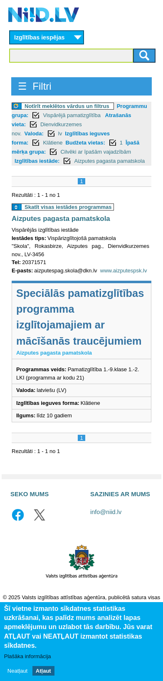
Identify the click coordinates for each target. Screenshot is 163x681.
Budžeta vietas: (85, 143)
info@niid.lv (105, 512)
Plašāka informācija (27, 657)
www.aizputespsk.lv (123, 270)
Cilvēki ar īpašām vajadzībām (95, 152)
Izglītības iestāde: (37, 161)
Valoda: (34, 133)
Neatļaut (17, 672)
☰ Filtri (35, 86)
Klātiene (52, 143)
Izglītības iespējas (39, 37)
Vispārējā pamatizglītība (72, 115)
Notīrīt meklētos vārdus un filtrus (67, 106)
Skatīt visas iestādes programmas (68, 207)
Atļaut (43, 672)
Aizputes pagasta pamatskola (109, 161)
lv (60, 133)
